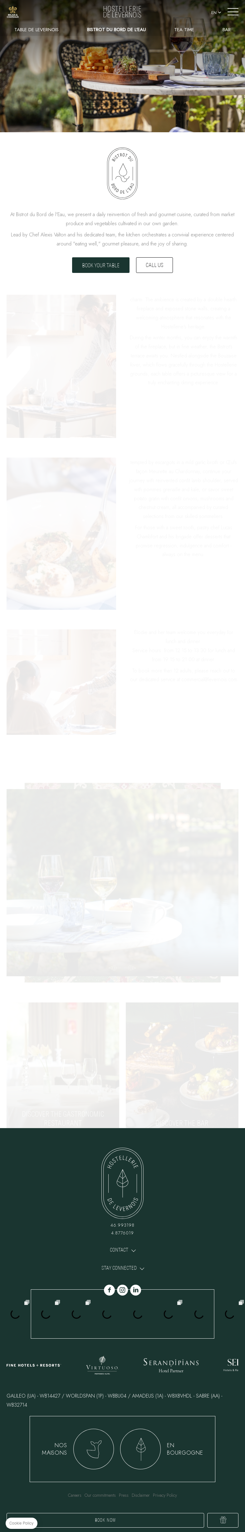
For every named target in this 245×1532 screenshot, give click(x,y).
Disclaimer (141, 1495)
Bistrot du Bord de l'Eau (116, 29)
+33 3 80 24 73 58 (29, 12)
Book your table (101, 265)
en (214, 13)
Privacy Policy (165, 1495)
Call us (154, 265)
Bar (227, 29)
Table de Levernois (36, 29)
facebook (109, 1290)
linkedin (135, 1290)
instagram (122, 1290)
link (13, 12)
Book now (105, 1520)
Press (124, 1495)
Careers (74, 1495)
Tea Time (184, 29)
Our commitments (100, 1495)
